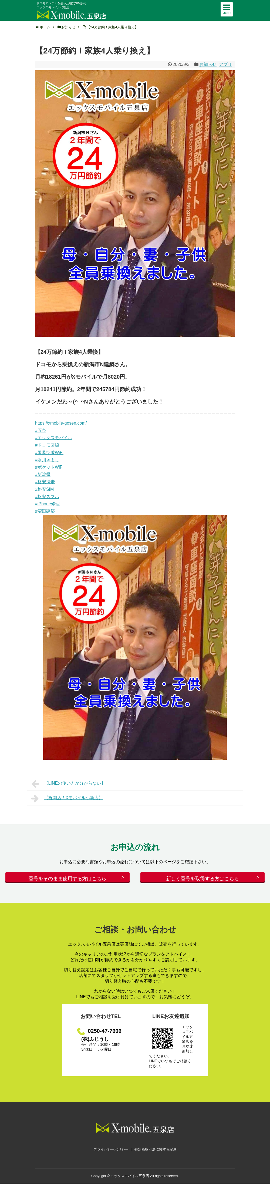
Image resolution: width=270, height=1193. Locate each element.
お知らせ (208, 64)
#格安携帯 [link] (45, 481)
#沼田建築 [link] (45, 511)
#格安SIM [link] (44, 489)
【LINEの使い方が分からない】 (68, 783)
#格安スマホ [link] (47, 496)
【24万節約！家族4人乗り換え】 (112, 27)
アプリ (225, 64)
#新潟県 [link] (42, 474)
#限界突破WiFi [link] (49, 452)
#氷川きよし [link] (47, 460)
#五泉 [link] (40, 430)
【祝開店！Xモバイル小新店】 (67, 798)
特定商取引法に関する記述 (155, 1154)
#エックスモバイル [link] (53, 437)
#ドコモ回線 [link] (47, 445)
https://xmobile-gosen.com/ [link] (61, 423)
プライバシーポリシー (111, 1154)
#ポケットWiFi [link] (49, 467)
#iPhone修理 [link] (47, 504)
